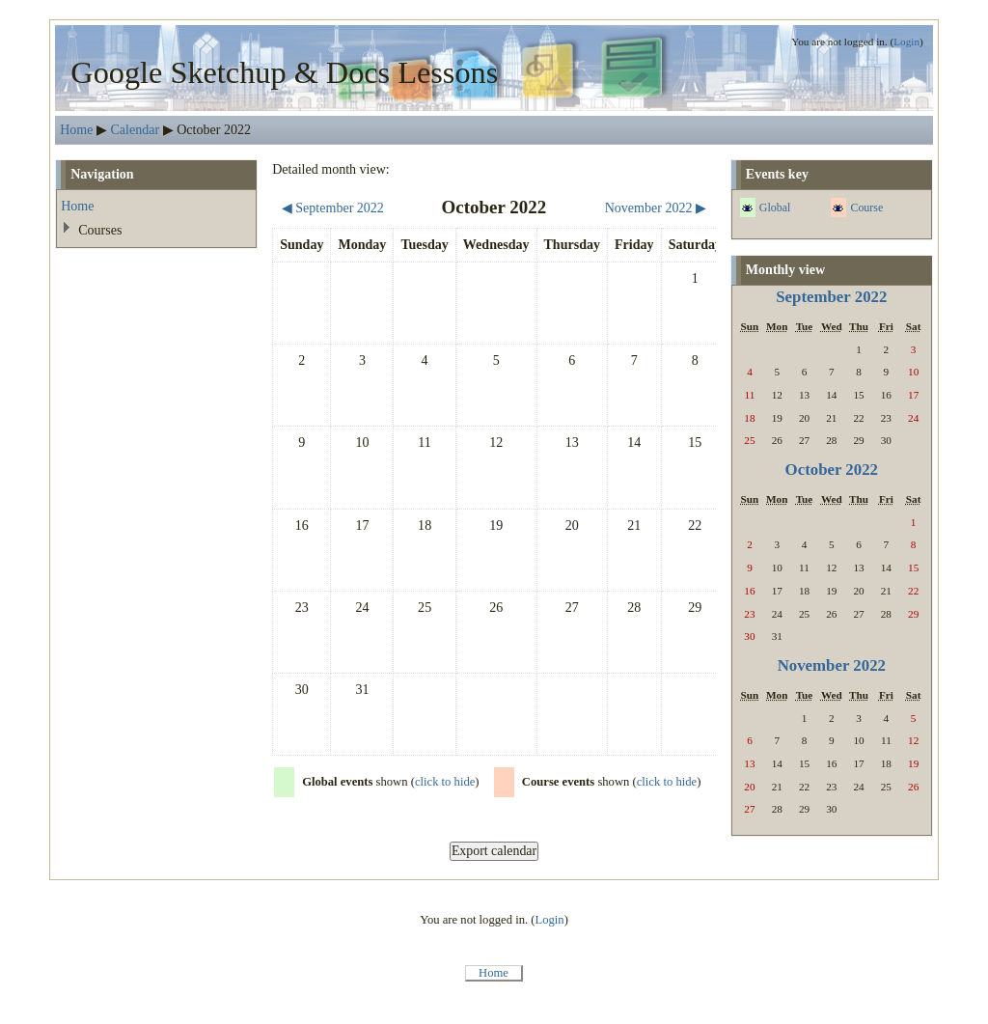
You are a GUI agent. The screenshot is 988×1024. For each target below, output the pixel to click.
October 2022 (831, 469)
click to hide (445, 782)
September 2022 (831, 297)
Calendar (135, 129)
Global (774, 207)
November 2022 (832, 665)
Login (906, 41)
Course (866, 207)
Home (76, 129)
